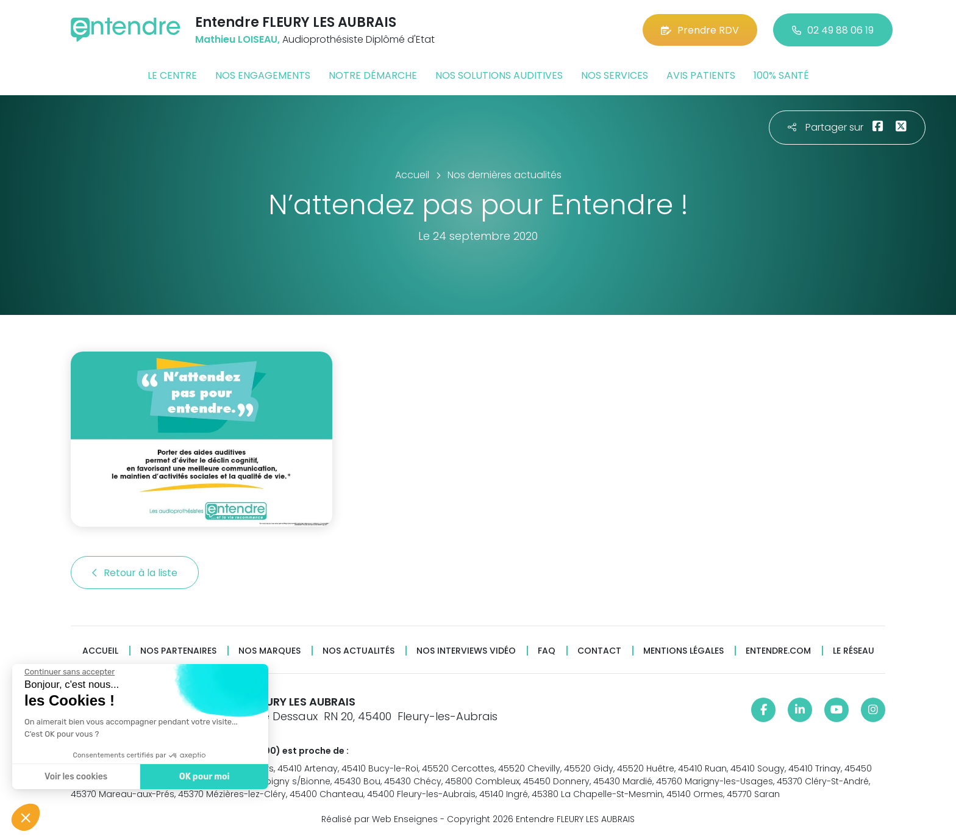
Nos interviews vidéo (466, 651)
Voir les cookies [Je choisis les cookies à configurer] (72, 776)
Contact (599, 651)
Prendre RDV (700, 30)
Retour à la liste (135, 573)
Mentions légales (683, 651)
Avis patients (700, 75)
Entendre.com (778, 651)
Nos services (614, 75)
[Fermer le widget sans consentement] (66, 672)
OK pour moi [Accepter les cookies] (201, 776)
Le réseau (853, 651)
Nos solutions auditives (499, 75)
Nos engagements (262, 75)
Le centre (172, 75)
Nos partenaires (178, 651)
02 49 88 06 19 (833, 30)
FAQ (546, 651)
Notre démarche (373, 75)
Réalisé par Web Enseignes (379, 819)
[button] (25, 817)
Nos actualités (358, 651)
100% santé (781, 75)
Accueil (100, 651)
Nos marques (269, 651)
